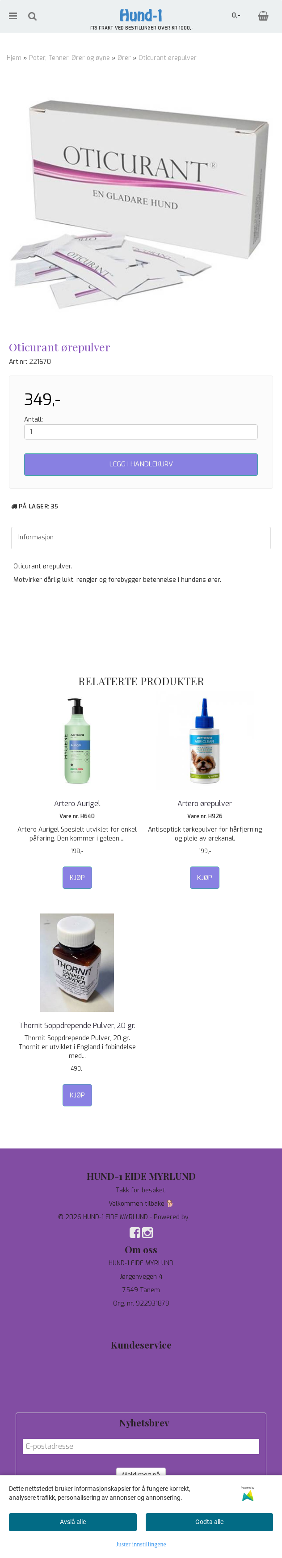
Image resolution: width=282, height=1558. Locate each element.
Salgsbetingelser (141, 1399)
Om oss (141, 1385)
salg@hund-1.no (141, 1326)
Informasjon (36, 537)
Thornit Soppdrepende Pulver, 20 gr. (77, 1025)
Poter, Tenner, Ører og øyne (69, 58)
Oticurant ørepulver (168, 58)
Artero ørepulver (204, 803)
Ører (124, 58)
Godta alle (209, 1521)
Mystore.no (207, 1217)
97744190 (141, 1317)
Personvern (141, 1372)
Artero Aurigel (77, 803)
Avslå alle (73, 1521)
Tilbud (141, 1358)
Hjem (14, 58)
